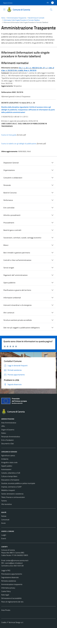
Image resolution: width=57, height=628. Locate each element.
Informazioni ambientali (12, 297)
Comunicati (5, 519)
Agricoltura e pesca (8, 455)
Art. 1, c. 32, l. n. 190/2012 (29, 67)
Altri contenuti (8, 312)
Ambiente (4, 459)
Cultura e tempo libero (9, 476)
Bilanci (5, 245)
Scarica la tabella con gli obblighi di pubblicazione (18, 143)
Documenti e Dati (7, 443)
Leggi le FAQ (5, 570)
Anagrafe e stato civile (9, 462)
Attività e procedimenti (11, 215)
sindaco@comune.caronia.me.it (17, 560)
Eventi (3, 538)
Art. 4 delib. (19, 70)
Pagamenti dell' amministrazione (15, 275)
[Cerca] (51, 9)
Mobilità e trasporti (8, 490)
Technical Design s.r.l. (16, 622)
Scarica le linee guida (8, 135)
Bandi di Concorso (10, 192)
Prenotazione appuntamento (11, 574)
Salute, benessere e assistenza (12, 493)
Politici (3, 433)
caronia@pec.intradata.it (14, 563)
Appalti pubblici (6, 466)
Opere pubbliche (9, 282)
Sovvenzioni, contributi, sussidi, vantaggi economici (22, 237)
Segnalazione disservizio (10, 577)
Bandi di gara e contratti (12, 230)
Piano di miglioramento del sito (12, 601)
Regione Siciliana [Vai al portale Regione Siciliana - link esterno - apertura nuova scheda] (7, 3)
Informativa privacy (8, 587)
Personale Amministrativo (10, 436)
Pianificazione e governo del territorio (17, 290)
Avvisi (3, 523)
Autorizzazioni (6, 469)
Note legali (5, 594)
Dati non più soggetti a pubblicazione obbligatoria (21, 327)
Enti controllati (8, 207)
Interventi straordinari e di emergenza (17, 305)
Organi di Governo (7, 429)
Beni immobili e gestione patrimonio (16, 252)
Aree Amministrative (8, 422)
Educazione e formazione (10, 479)
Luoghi (3, 535)
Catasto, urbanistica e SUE (10, 473)
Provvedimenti (8, 222)
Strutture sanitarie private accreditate (17, 320)
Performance (8, 200)
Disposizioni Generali (11, 162)
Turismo (4, 500)
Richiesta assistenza (8, 581)
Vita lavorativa (6, 504)
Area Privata (5, 610)
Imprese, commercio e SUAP (11, 486)
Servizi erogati (8, 267)
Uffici (3, 426)
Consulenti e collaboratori (12, 177)
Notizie (3, 516)
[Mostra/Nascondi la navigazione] (4, 9)
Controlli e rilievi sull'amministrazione (17, 260)
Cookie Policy (6, 591)
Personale (7, 185)
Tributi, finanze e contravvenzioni (13, 497)
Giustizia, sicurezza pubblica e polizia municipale (18, 483)
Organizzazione (9, 170)
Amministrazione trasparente (11, 584)
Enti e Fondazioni (7, 440)
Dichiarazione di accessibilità (11, 598)
